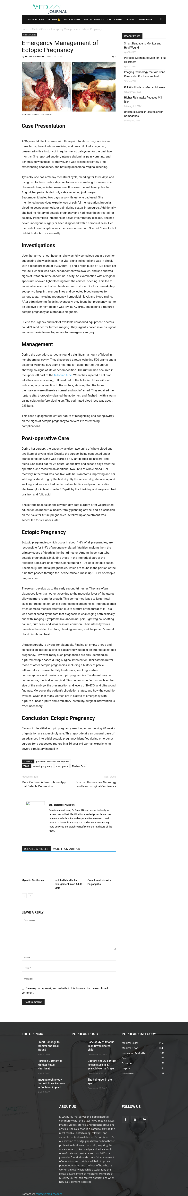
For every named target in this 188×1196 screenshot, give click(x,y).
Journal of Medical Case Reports (52, 761)
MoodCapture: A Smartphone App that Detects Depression (43, 784)
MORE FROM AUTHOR (66, 848)
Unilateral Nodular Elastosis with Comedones (143, 114)
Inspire (130, 19)
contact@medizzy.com (49, 1182)
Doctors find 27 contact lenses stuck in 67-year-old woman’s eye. (102, 1059)
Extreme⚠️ (54, 19)
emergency (62, 766)
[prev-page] (24, 895)
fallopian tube (63, 375)
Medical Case (79, 766)
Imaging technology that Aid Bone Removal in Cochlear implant (144, 74)
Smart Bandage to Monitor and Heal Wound (142, 45)
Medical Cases (36, 19)
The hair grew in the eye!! (101, 1072)
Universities (145, 19)
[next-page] (30, 895)
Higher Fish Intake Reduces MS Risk (143, 99)
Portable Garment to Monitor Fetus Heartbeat (145, 59)
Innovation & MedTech (97, 19)
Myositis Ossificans (33, 880)
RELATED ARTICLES (36, 848)
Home (25, 29)
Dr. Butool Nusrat (34, 56)
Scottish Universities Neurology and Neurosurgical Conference (96, 784)
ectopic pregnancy (42, 766)
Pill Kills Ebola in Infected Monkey (144, 87)
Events (118, 19)
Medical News (72, 19)
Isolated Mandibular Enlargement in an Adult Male (68, 884)
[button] (161, 19)
